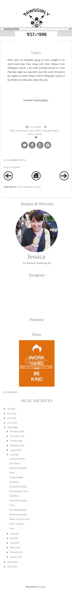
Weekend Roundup (18, 468)
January (13, 556)
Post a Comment (12, 167)
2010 (9, 422)
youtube (38, 134)
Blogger (42, 586)
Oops (11, 528)
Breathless (14, 496)
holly (12, 130)
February (14, 552)
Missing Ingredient (18, 509)
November (15, 436)
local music (21, 130)
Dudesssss (14, 482)
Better (12, 472)
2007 (9, 566)
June (12, 533)
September (15, 445)
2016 (9, 408)
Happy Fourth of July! (19, 519)
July (12, 454)
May (12, 538)
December (14, 431)
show (38, 130)
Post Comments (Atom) (29, 186)
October (13, 440)
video (30, 134)
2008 (9, 562)
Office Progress (16, 523)
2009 (9, 427)
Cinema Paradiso (17, 458)
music (32, 130)
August (13, 450)
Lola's (12, 505)
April (12, 543)
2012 (9, 413)
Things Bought (16, 477)
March (13, 547)
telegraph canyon (50, 130)
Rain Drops (14, 463)
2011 (9, 418)
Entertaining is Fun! (18, 491)
